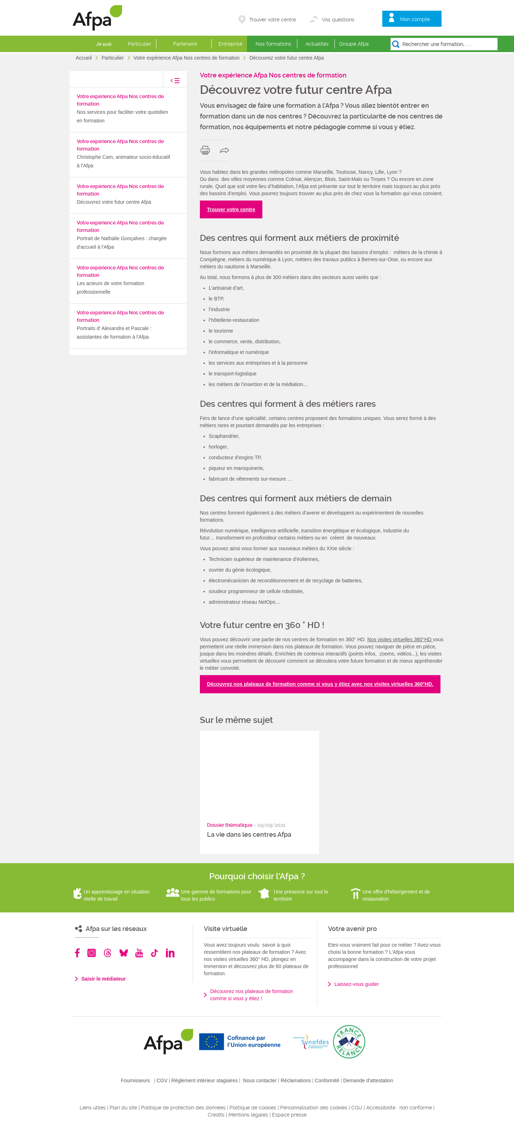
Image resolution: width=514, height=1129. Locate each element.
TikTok (154, 952)
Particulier (139, 44)
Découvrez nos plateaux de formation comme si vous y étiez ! (251, 994)
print (207, 150)
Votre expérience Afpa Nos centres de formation (187, 58)
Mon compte (415, 19)
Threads (107, 952)
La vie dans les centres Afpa (249, 834)
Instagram (91, 952)
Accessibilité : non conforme (399, 1107)
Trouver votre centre (272, 19)
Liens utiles (93, 1107)
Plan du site (123, 1107)
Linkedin (170, 952)
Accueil (84, 58)
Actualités (317, 44)
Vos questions (338, 19)
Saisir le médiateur (103, 979)
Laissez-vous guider (356, 984)
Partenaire (185, 44)
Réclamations (296, 1080)
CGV (162, 1080)
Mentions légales (248, 1115)
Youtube (139, 952)
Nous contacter (260, 1080)
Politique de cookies (253, 1107)
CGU (356, 1107)
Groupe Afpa (354, 44)
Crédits (216, 1115)
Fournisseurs (135, 1080)
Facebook (77, 952)
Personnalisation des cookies (313, 1107)
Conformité (327, 1080)
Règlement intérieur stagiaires (204, 1080)
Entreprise (230, 44)
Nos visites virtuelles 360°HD (400, 639)
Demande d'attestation (368, 1080)
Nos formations (273, 44)
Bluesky (123, 952)
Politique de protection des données (183, 1107)
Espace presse (289, 1115)
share (226, 150)
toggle (168, 82)
